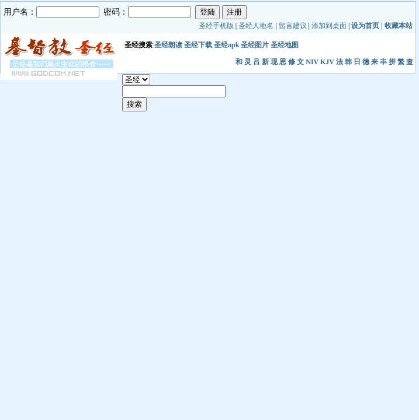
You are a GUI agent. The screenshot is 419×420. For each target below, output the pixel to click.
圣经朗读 (168, 45)
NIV (312, 62)
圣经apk (226, 45)
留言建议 (293, 26)
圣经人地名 (255, 26)
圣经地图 (285, 45)
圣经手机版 (216, 26)
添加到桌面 (329, 26)
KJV (327, 62)
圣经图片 (255, 45)
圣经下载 (198, 45)
